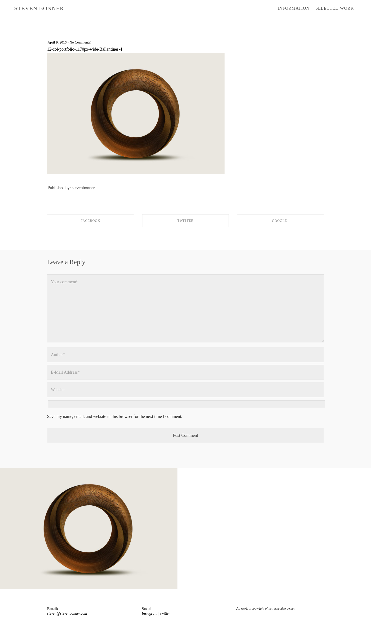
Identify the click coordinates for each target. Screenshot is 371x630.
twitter (165, 613)
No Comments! (80, 42)
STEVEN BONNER (39, 8)
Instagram (149, 613)
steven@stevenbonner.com (67, 613)
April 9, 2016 (57, 42)
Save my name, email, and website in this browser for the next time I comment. (114, 416)
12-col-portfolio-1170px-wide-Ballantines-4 (84, 49)
